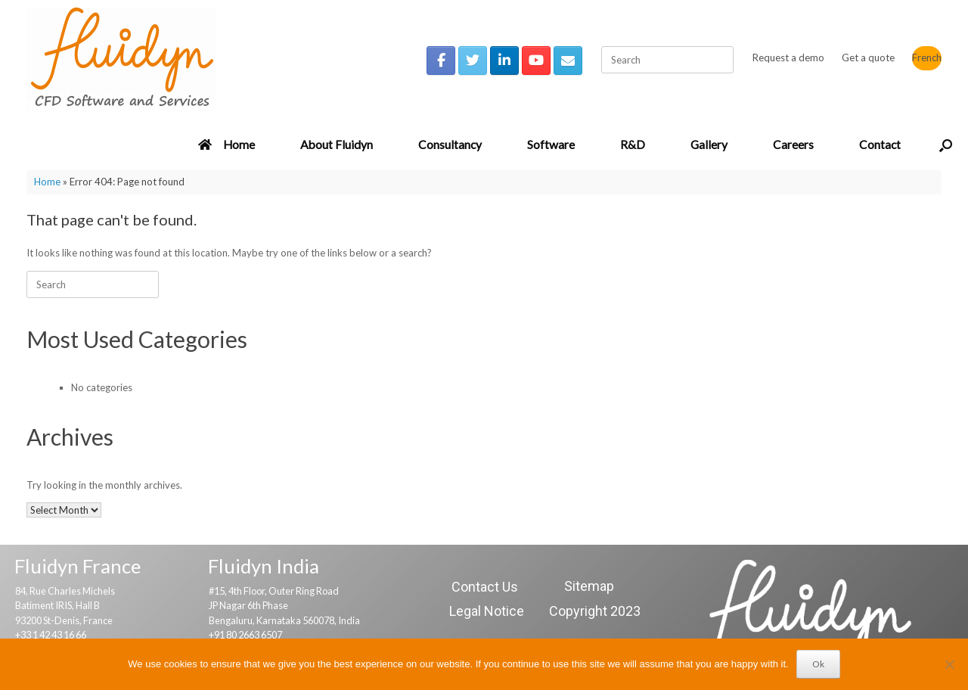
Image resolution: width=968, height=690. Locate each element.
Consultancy (450, 144)
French (927, 57)
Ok (818, 664)
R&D (632, 144)
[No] (949, 664)
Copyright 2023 (595, 611)
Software (551, 144)
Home (226, 144)
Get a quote (868, 57)
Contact (880, 144)
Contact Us (484, 587)
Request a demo (788, 57)
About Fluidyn (336, 144)
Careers (793, 144)
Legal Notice (486, 611)
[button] (945, 145)
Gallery (709, 144)
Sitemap (589, 586)
